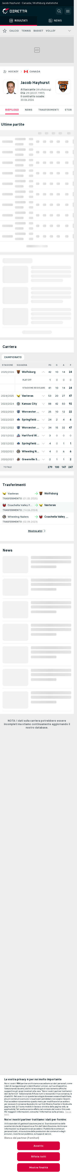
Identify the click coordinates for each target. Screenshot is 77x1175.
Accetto (39, 1145)
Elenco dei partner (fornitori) (21, 1137)
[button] (59, 11)
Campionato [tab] (13, 357)
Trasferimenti (48, 109)
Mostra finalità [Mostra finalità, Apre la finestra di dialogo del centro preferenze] (38, 1167)
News (28, 109)
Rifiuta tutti (38, 1156)
